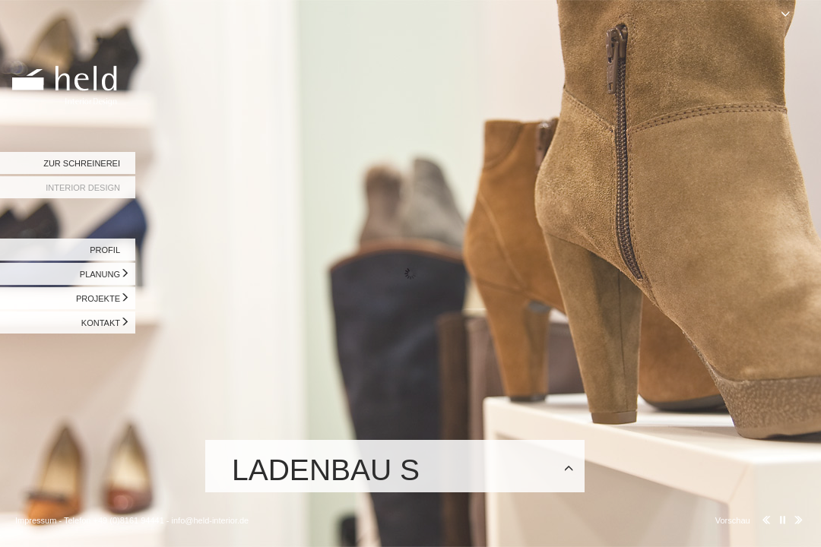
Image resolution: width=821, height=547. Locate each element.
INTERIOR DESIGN (83, 187)
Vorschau (732, 520)
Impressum (35, 520)
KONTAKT (100, 322)
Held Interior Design (68, 57)
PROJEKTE (98, 298)
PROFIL (105, 250)
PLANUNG (100, 274)
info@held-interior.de (210, 520)
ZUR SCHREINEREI (81, 163)
